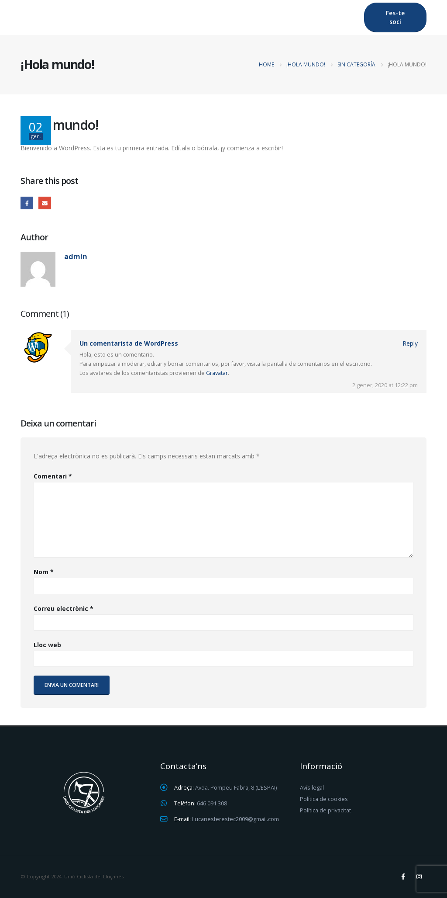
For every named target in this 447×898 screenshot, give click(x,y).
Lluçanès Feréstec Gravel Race (242, 17)
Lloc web (47, 645)
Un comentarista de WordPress (128, 343)
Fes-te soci (395, 17)
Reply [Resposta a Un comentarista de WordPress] (410, 343)
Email (44, 203)
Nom (44, 572)
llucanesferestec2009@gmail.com (235, 819)
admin (75, 256)
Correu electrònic (63, 608)
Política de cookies (324, 799)
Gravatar (217, 373)
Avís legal (312, 787)
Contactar (330, 17)
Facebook (27, 203)
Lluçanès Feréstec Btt (135, 17)
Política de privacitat (325, 810)
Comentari (53, 476)
